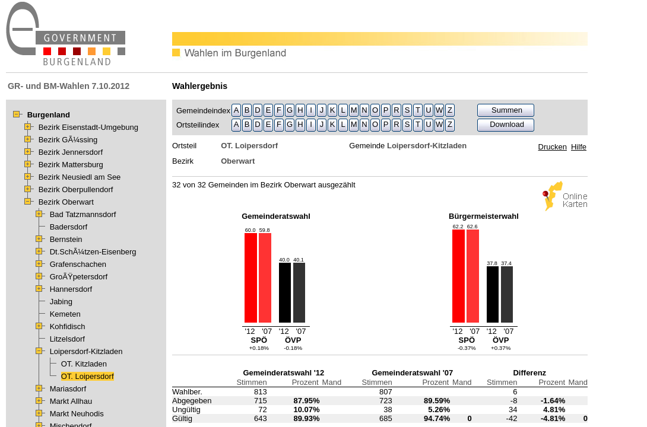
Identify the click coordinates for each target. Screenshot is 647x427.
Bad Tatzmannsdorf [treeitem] (83, 214)
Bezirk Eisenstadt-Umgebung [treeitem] (88, 127)
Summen (506, 110)
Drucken (552, 146)
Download (507, 124)
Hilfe (578, 146)
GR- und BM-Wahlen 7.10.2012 (68, 86)
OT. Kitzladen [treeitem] (84, 363)
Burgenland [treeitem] (48, 114)
